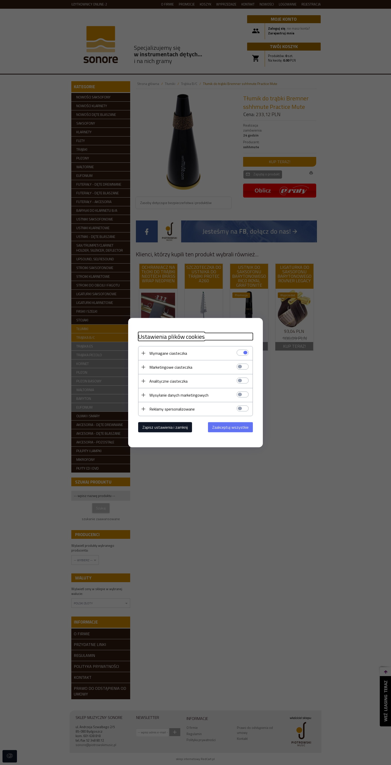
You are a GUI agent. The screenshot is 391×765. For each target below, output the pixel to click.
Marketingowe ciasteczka (170, 367)
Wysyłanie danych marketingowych (178, 395)
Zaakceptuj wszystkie (230, 427)
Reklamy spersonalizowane (172, 409)
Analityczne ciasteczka (168, 381)
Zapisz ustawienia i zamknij (165, 427)
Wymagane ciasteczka (168, 353)
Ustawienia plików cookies (171, 336)
